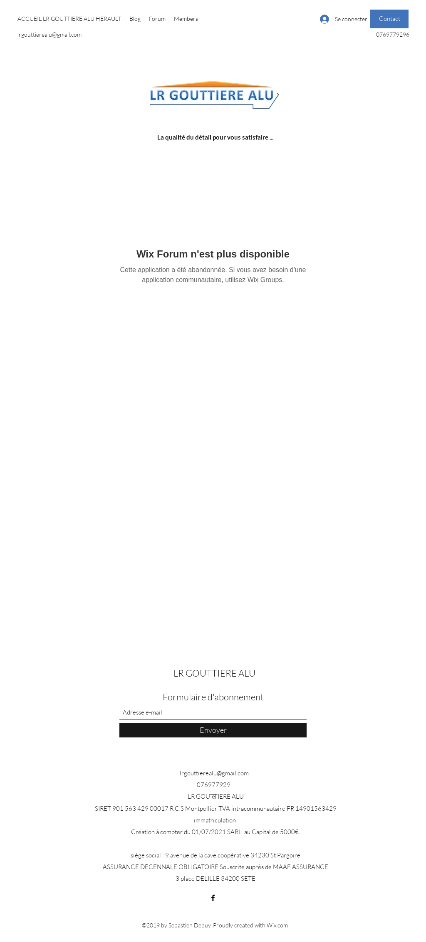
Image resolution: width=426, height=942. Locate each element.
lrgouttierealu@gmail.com (49, 34)
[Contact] (389, 19)
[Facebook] (213, 898)
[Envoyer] (213, 730)
